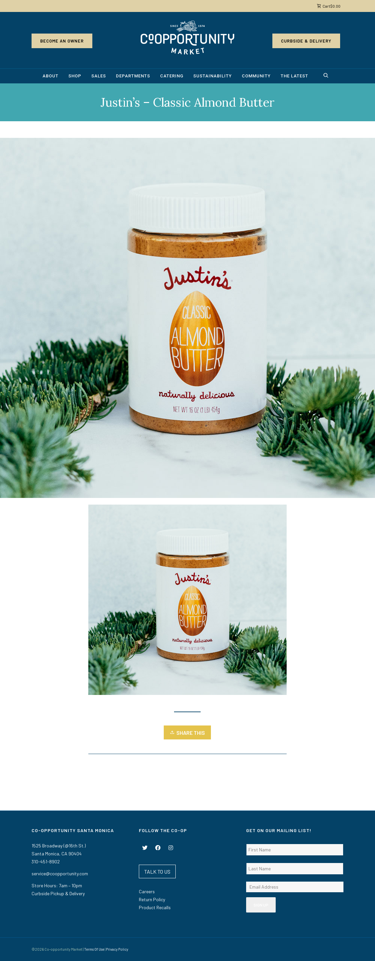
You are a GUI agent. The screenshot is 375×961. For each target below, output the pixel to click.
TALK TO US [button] (157, 871)
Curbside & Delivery (306, 41)
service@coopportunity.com (60, 873)
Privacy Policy (117, 949)
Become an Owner (62, 41)
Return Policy (152, 899)
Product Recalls (155, 907)
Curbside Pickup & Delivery (58, 893)
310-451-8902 (46, 861)
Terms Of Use (94, 949)
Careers (147, 891)
